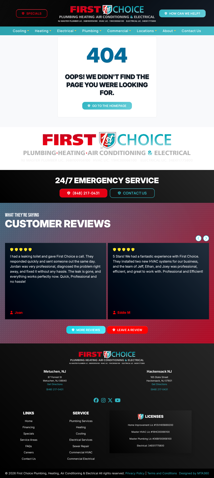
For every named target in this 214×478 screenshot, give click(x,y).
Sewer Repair (81, 446)
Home (28, 421)
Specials (33, 13)
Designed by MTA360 (194, 473)
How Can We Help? (184, 13)
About (168, 31)
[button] (198, 238)
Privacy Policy (135, 473)
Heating (41, 31)
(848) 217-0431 (86, 193)
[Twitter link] (110, 400)
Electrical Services (80, 439)
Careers (29, 452)
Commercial (117, 31)
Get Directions (55, 384)
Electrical (65, 31)
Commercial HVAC (80, 452)
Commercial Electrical (81, 458)
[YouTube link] (118, 400)
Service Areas (28, 439)
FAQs (28, 446)
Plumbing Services (80, 421)
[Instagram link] (103, 400)
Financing (29, 427)
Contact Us (191, 31)
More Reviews (88, 330)
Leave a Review (129, 330)
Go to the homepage (109, 106)
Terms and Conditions (162, 473)
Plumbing (90, 31)
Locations (145, 31)
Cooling (19, 31)
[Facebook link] (96, 400)
